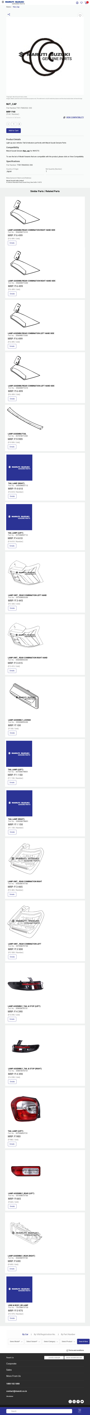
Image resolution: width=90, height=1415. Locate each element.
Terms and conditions (75, 1353)
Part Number (68, 1337)
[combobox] (16, 1344)
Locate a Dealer (54, 1360)
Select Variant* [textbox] (32, 1344)
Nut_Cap (16, 7)
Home (8, 7)
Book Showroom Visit (74, 1360)
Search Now (83, 1344)
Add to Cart (14, 130)
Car (25, 1337)
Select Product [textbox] (67, 1344)
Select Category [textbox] (49, 1344)
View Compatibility (73, 117)
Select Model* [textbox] (15, 1344)
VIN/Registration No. (44, 1337)
